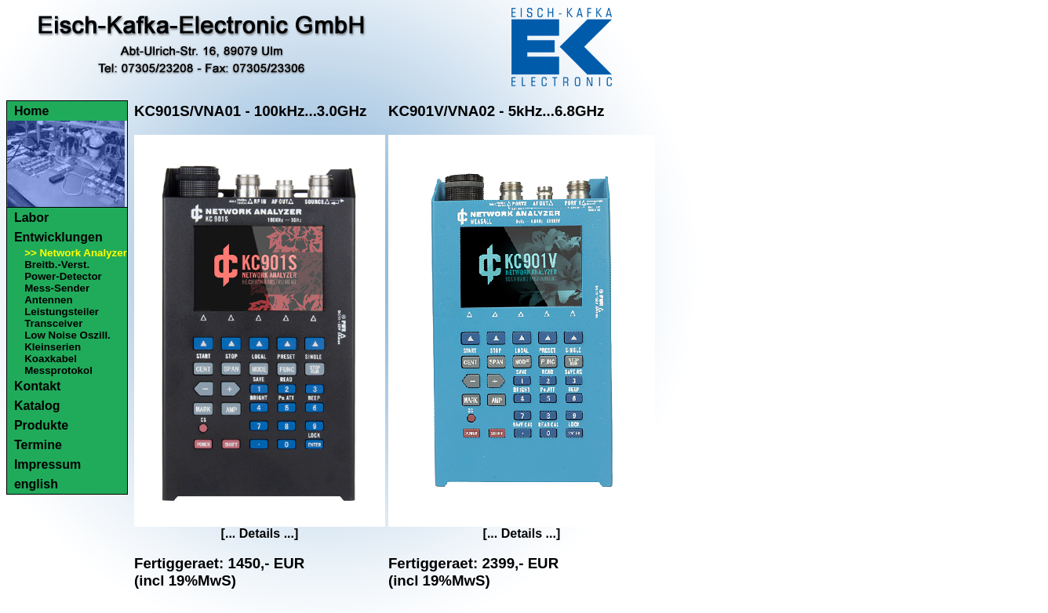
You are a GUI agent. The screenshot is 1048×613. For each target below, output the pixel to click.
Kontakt (37, 386)
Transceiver (53, 323)
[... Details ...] (260, 533)
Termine (38, 445)
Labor (31, 217)
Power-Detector (63, 276)
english (36, 484)
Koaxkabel (50, 359)
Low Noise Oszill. (67, 335)
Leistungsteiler (61, 311)
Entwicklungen (58, 237)
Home (31, 111)
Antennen (48, 300)
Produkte (41, 425)
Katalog (37, 405)
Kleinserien (52, 347)
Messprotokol (58, 370)
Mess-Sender (56, 288)
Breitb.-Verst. (56, 264)
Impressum (47, 464)
